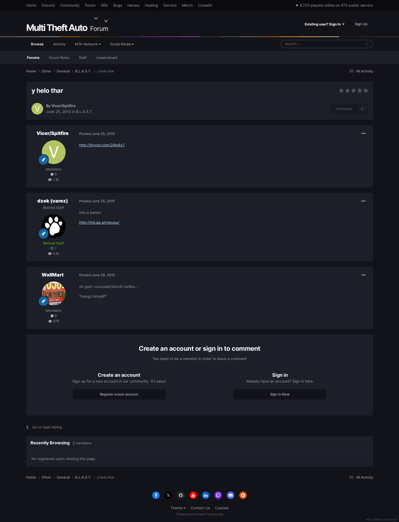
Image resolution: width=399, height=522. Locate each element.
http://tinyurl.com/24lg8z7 (102, 145)
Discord (48, 5)
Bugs (117, 5)
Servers (170, 5)
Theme (178, 508)
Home (31, 5)
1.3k (53, 179)
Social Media (122, 44)
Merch (187, 5)
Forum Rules (59, 57)
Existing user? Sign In (324, 24)
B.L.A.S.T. (84, 111)
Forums (33, 57)
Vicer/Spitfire (63, 105)
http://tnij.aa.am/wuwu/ (99, 222)
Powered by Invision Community (199, 514)
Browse (37, 46)
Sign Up (361, 24)
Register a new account (119, 394)
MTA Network (88, 44)
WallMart (53, 275)
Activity (59, 44)
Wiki (104, 5)
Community (70, 5)
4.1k (53, 253)
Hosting (151, 5)
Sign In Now (280, 394)
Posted (97, 133)
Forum (90, 5)
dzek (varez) (52, 201)
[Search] (308, 44)
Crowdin (205, 5)
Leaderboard (106, 57)
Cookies (222, 508)
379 (53, 321)
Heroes (133, 5)
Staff (83, 57)
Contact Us (200, 508)
